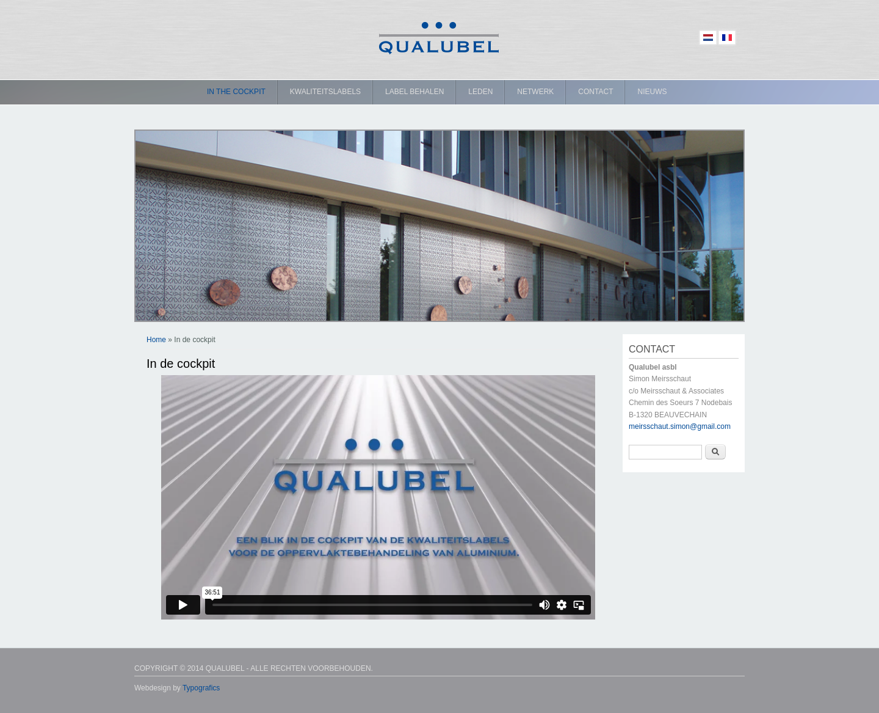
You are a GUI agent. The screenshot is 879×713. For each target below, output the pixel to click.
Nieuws (652, 91)
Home (156, 339)
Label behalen (414, 91)
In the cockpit (236, 91)
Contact (595, 91)
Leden (480, 91)
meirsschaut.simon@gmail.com (680, 426)
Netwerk (535, 91)
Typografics (201, 688)
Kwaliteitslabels (325, 91)
